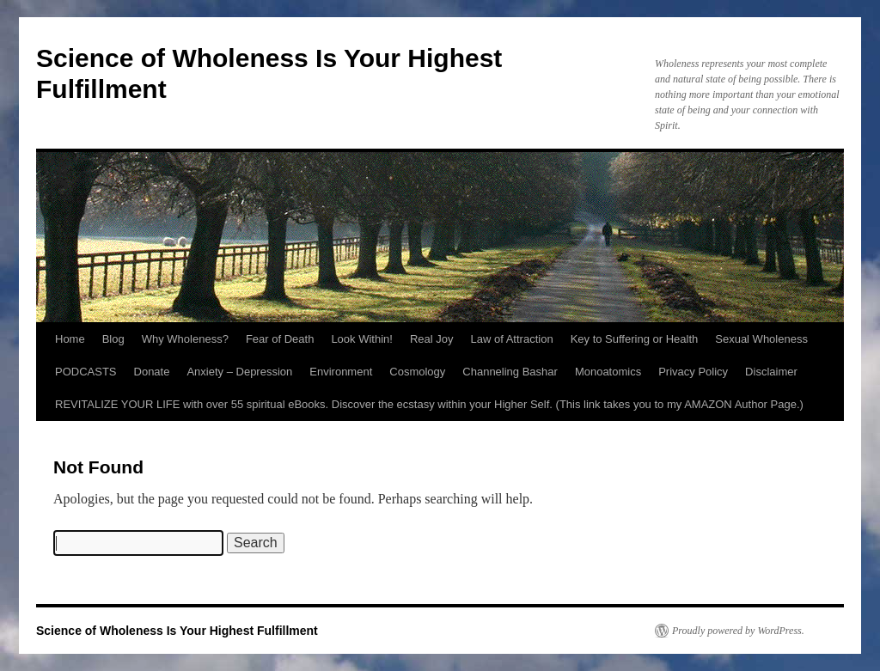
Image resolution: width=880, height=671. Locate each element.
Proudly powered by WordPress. (738, 631)
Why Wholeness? (185, 338)
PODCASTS (86, 371)
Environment (340, 371)
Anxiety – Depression (239, 371)
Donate (152, 371)
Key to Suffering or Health (635, 338)
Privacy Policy (693, 371)
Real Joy (432, 338)
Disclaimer (771, 371)
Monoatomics (608, 371)
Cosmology (417, 371)
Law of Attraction (512, 338)
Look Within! (362, 338)
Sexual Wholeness (761, 338)
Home (70, 338)
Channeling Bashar (510, 371)
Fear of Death (280, 338)
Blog (113, 338)
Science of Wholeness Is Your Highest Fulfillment (177, 630)
